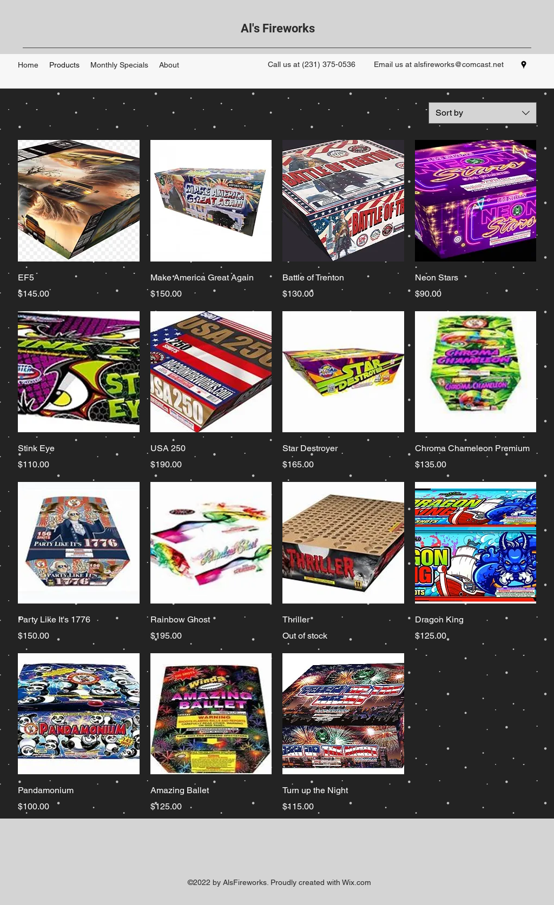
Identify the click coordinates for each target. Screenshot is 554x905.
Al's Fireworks (278, 28)
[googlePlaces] (523, 64)
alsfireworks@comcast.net (459, 64)
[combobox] (482, 113)
